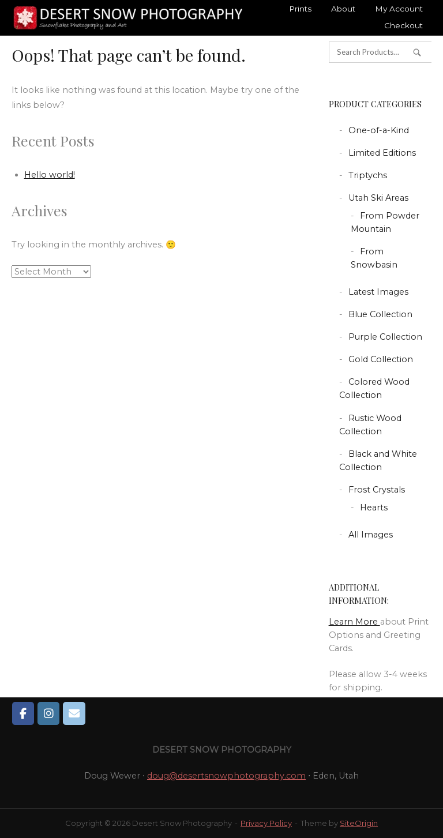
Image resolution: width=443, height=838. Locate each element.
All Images (370, 534)
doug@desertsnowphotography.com (226, 776)
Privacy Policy (266, 823)
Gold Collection (380, 359)
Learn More (354, 622)
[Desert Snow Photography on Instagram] (48, 713)
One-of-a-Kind (378, 130)
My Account (399, 8)
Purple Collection (385, 337)
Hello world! (49, 175)
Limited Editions (382, 153)
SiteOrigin (359, 823)
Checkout (403, 25)
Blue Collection (380, 314)
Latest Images (378, 292)
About (343, 8)
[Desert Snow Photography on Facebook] (23, 713)
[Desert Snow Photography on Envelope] (74, 713)
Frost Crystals (376, 489)
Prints (300, 8)
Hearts (374, 507)
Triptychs (367, 175)
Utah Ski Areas (378, 198)
